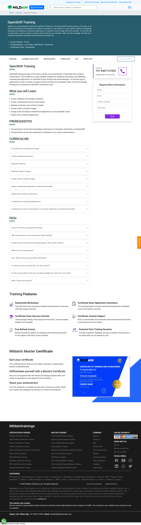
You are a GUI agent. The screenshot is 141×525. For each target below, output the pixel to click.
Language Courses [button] (73, 2)
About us (96, 436)
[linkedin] (116, 466)
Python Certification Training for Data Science (24, 450)
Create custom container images (23, 179)
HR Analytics (67, 477)
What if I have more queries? (21, 281)
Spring (118, 479)
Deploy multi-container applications (24, 194)
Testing (99, 477)
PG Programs (14, 477)
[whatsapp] (123, 466)
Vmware (101, 479)
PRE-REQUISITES (49, 59)
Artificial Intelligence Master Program (64, 468)
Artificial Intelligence (36, 479)
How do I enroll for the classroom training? (27, 228)
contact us (42, 499)
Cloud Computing (27, 477)
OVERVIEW (13, 59)
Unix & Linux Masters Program (61, 453)
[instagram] (130, 460)
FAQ (76, 59)
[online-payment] (126, 436)
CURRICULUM (65, 59)
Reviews (96, 453)
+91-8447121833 (36, 514)
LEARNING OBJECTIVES (30, 59)
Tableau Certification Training (19, 446)
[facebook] (116, 460)
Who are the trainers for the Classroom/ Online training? (31, 235)
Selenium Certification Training (19, 468)
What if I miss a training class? (22, 250)
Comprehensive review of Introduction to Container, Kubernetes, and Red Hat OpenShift (43, 209)
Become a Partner (120, 452)
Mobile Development (88, 479)
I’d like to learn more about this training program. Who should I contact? (37, 243)
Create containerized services (22, 156)
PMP (107, 477)
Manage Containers (18, 164)
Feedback (96, 464)
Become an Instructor (109, 2)
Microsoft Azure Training (17, 453)
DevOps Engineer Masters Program (63, 439)
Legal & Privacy (111, 484)
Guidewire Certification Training (20, 460)
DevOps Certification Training (19, 436)
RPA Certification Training (18, 457)
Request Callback (125, 59)
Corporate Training (91, 2)
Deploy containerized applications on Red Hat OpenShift (31, 186)
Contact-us (139, 242)
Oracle (46, 477)
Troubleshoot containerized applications (26, 202)
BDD (64, 479)
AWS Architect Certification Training (21, 439)
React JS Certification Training (19, 443)
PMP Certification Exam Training (20, 464)
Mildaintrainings (22, 426)
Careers (116, 445)
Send (112, 116)
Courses (18, 13)
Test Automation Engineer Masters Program (66, 464)
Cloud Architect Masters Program (62, 443)
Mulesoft (110, 479)
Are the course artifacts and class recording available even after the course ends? (41, 273)
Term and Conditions (100, 450)
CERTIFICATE (87, 59)
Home (11, 13)
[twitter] (130, 466)
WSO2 (58, 479)
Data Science (56, 477)
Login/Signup (97, 468)
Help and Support (99, 460)
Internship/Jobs (125, 2)
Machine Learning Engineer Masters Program (66, 450)
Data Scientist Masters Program (62, 436)
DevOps (38, 477)
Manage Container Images (21, 171)
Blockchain (49, 479)
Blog (94, 443)
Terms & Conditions (94, 484)
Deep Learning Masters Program (62, 460)
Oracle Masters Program (59, 446)
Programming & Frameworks (85, 477)
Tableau (23, 479)
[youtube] (123, 460)
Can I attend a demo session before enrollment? (28, 258)
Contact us (96, 439)
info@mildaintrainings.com (61, 514)
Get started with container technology (25, 149)
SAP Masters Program (58, 457)
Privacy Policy (98, 446)
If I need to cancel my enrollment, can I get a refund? (30, 266)
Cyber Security (73, 479)
